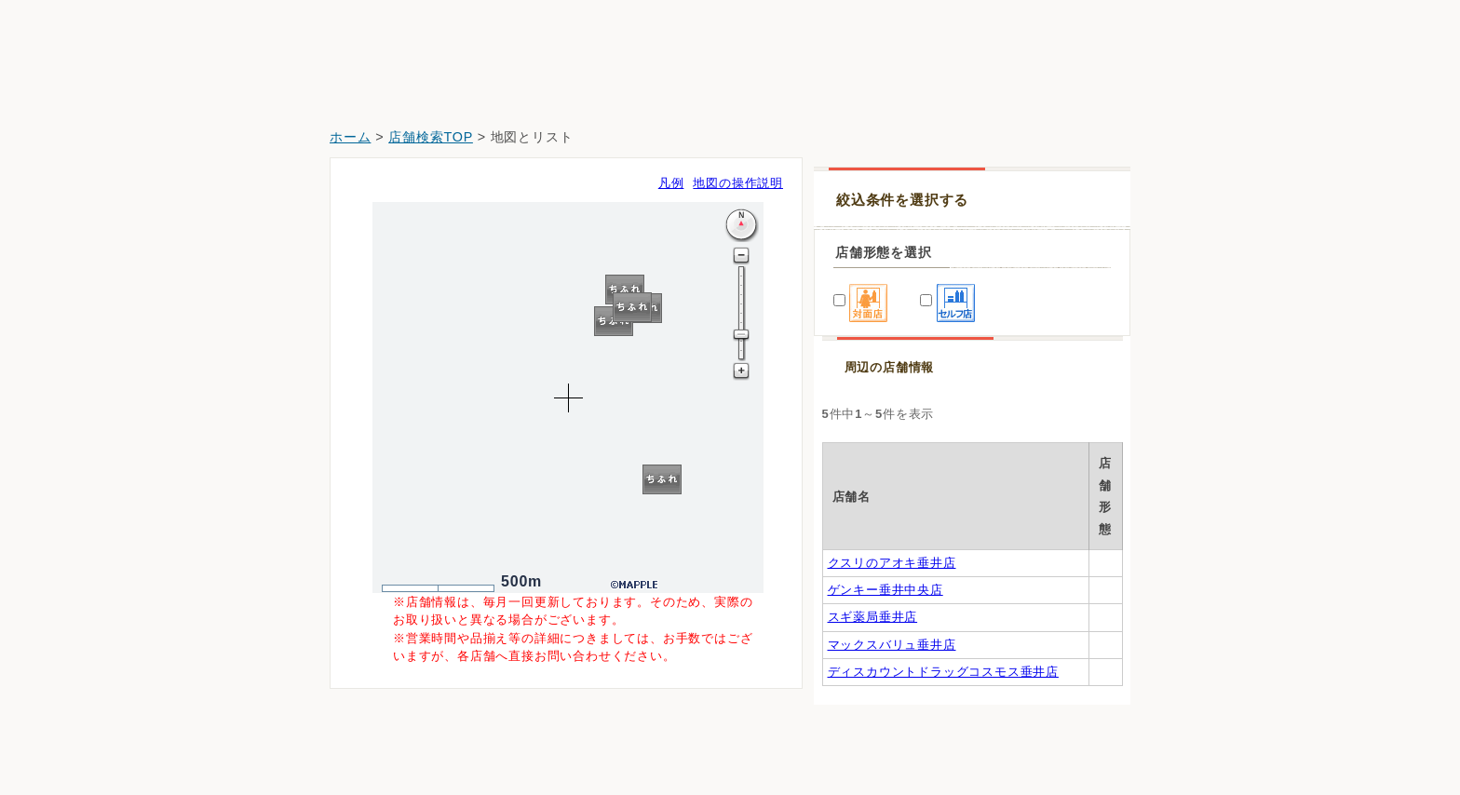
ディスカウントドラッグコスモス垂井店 (943, 741)
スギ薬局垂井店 (873, 636)
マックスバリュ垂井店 (892, 688)
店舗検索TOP (430, 136)
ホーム (350, 136)
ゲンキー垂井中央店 (885, 584)
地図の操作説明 (738, 183)
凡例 (671, 183)
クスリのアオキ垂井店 (892, 532)
